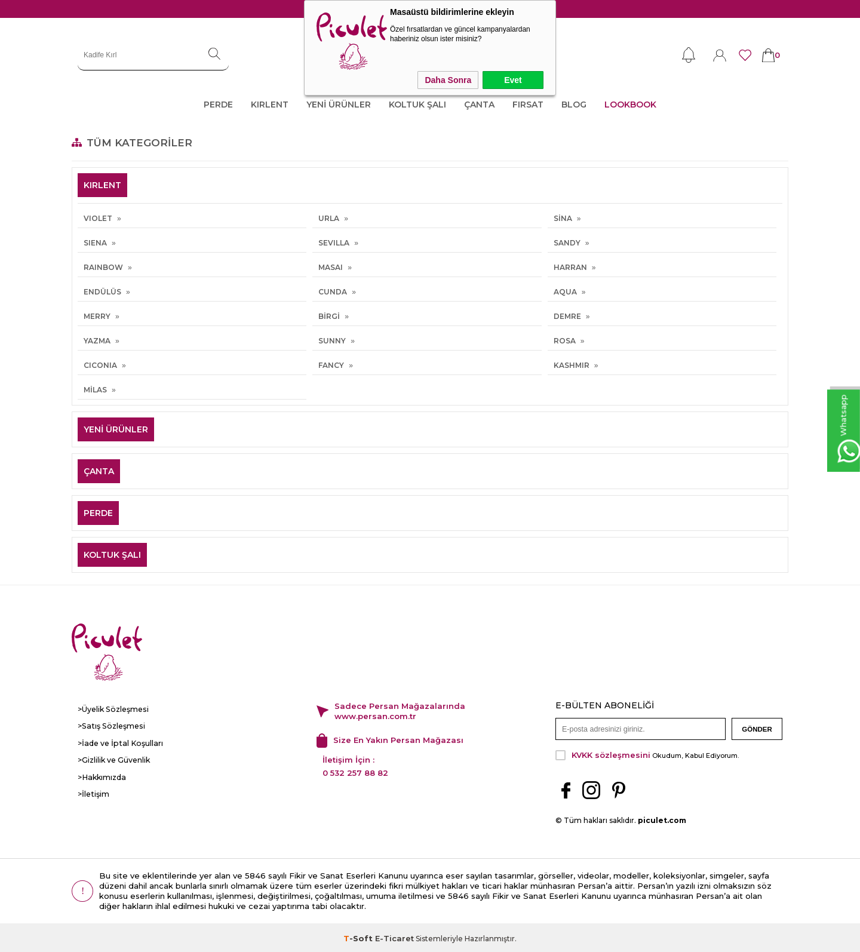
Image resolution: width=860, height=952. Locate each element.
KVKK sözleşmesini (611, 753)
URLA (328, 218)
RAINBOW (103, 267)
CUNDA (332, 291)
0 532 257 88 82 (355, 771)
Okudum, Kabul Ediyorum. (647, 754)
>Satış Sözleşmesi (110, 725)
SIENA (95, 242)
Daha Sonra (448, 80)
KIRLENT (269, 104)
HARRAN (570, 267)
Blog (573, 104)
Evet (513, 80)
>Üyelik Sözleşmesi (112, 709)
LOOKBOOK (630, 104)
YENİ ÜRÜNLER (338, 104)
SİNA (563, 218)
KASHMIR (571, 365)
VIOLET (98, 218)
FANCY (331, 365)
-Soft (359, 936)
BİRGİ (329, 316)
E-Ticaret (394, 936)
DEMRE (567, 316)
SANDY (567, 242)
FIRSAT (527, 104)
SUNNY (332, 340)
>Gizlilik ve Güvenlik (114, 759)
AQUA (565, 291)
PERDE (218, 104)
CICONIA (100, 365)
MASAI (330, 267)
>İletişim (93, 792)
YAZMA (97, 340)
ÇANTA (479, 104)
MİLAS (95, 389)
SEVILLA (333, 242)
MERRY (97, 316)
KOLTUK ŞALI (417, 104)
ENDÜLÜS (102, 291)
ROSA (565, 340)
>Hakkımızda (101, 776)
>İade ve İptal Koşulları (118, 742)
